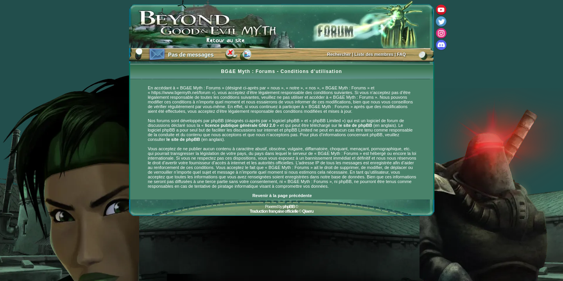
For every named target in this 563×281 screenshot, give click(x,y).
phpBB (289, 206)
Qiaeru (308, 211)
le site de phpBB (355, 125)
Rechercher (339, 54)
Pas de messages (191, 55)
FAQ (401, 54)
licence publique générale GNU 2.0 (240, 125)
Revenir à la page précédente (282, 195)
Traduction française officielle (273, 211)
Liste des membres (374, 54)
